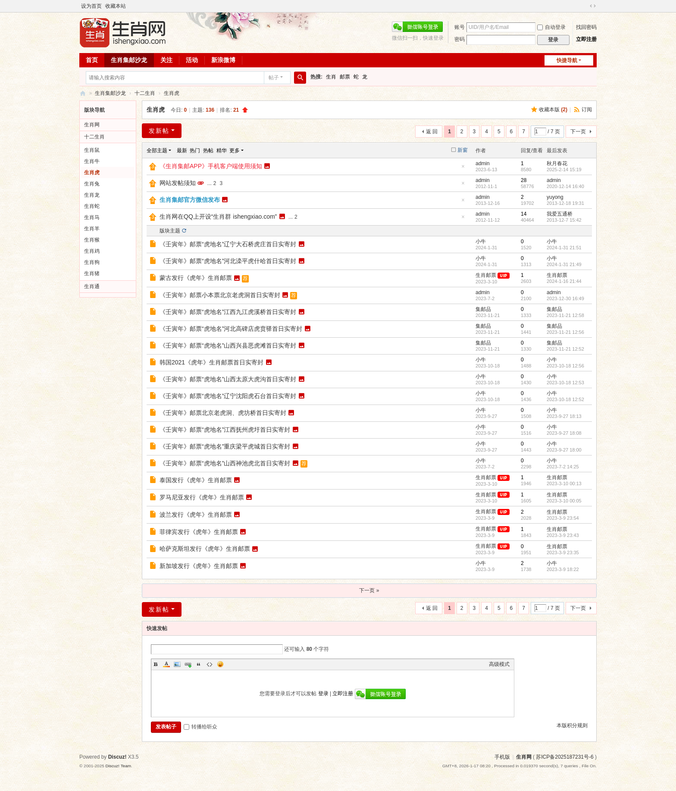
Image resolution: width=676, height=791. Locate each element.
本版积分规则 (572, 725)
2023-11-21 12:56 (565, 332)
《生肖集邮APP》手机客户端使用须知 (211, 166)
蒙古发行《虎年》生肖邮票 (196, 277)
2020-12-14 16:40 (565, 186)
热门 (195, 151)
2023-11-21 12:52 (565, 349)
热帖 (208, 151)
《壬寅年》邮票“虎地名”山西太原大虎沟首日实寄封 (228, 379)
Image (177, 664)
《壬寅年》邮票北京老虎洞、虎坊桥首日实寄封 (223, 412)
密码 (459, 39)
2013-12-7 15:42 (564, 220)
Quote (198, 664)
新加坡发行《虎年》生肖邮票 (199, 565)
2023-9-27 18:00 (564, 449)
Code (209, 664)
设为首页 (91, 6)
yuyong (555, 197)
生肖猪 (92, 273)
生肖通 (92, 286)
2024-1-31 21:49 (564, 264)
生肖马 (92, 217)
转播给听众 (200, 727)
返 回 (432, 132)
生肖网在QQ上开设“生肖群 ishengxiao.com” (218, 216)
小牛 (481, 242)
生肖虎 (171, 93)
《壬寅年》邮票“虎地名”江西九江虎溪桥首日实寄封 (228, 311)
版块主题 (170, 231)
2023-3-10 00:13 (564, 483)
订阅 (587, 110)
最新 (182, 151)
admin (483, 163)
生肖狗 (92, 262)
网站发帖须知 (178, 182)
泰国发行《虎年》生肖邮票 (196, 480)
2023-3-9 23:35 (563, 552)
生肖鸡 (92, 251)
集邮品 (483, 309)
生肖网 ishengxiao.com (82, 93)
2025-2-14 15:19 (564, 169)
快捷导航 (567, 60)
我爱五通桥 (560, 214)
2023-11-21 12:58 (565, 315)
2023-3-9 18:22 (563, 569)
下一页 (578, 132)
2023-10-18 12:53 (565, 382)
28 (523, 180)
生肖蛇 (92, 206)
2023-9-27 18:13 (564, 416)
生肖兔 (92, 184)
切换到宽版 (593, 6)
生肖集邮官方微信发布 (190, 199)
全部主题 (157, 151)
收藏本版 (553, 110)
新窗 (462, 150)
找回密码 (586, 27)
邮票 (345, 77)
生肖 (331, 77)
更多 (234, 151)
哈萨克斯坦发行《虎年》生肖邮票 (205, 548)
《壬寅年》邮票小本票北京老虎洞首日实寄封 (220, 295)
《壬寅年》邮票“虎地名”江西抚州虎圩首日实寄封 (225, 429)
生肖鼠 (92, 150)
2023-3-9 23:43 (563, 535)
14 (523, 214)
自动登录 (551, 27)
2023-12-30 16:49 (565, 298)
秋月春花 (557, 163)
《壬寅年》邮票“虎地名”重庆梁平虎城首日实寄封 (225, 446)
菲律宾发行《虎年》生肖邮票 (199, 531)
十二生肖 (145, 93)
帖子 (274, 78)
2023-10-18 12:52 (565, 399)
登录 (323, 694)
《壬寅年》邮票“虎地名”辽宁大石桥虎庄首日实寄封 (228, 244)
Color (166, 664)
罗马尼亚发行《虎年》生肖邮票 (202, 497)
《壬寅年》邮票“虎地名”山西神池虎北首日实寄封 (225, 463)
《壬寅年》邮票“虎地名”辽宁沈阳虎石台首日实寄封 (228, 395)
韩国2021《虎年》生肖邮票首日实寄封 (211, 362)
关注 (166, 59)
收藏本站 (115, 6)
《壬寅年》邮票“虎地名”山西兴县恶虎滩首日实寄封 (228, 345)
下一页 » (369, 590)
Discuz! (117, 757)
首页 (92, 59)
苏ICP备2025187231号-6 (564, 757)
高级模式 (499, 664)
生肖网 (92, 125)
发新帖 (159, 130)
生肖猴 (92, 240)
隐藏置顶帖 (463, 185)
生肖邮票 (486, 275)
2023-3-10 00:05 (564, 500)
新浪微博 (223, 59)
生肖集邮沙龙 (129, 59)
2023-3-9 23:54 (563, 518)
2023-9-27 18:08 (564, 433)
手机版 (502, 757)
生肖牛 (92, 161)
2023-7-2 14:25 (563, 466)
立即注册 (586, 39)
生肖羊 (92, 229)
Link (188, 664)
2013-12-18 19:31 (565, 203)
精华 (221, 151)
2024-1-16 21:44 (564, 281)
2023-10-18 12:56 (565, 365)
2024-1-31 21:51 (564, 247)
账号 (459, 27)
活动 (192, 59)
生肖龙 (92, 195)
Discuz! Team (118, 765)
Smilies (220, 664)
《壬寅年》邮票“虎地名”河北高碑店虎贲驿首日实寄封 (231, 328)
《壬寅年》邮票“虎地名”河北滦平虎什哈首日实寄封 (228, 260)
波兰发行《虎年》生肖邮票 (196, 514)
